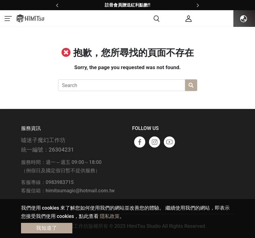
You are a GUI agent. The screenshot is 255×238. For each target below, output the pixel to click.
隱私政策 (110, 216)
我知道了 (46, 228)
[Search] (121, 85)
